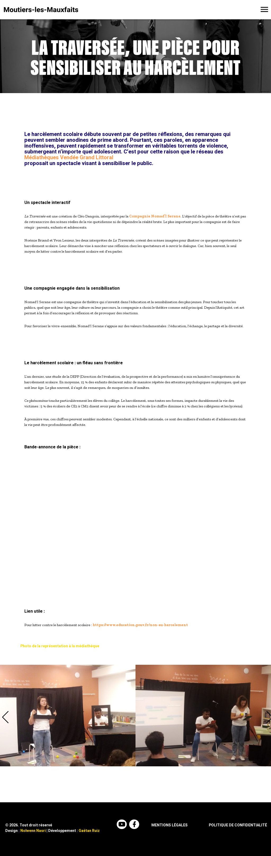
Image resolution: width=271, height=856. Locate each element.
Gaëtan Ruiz (89, 831)
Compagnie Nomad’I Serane (154, 216)
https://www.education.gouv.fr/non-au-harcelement (140, 625)
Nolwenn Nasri (33, 831)
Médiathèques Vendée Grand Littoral (68, 158)
